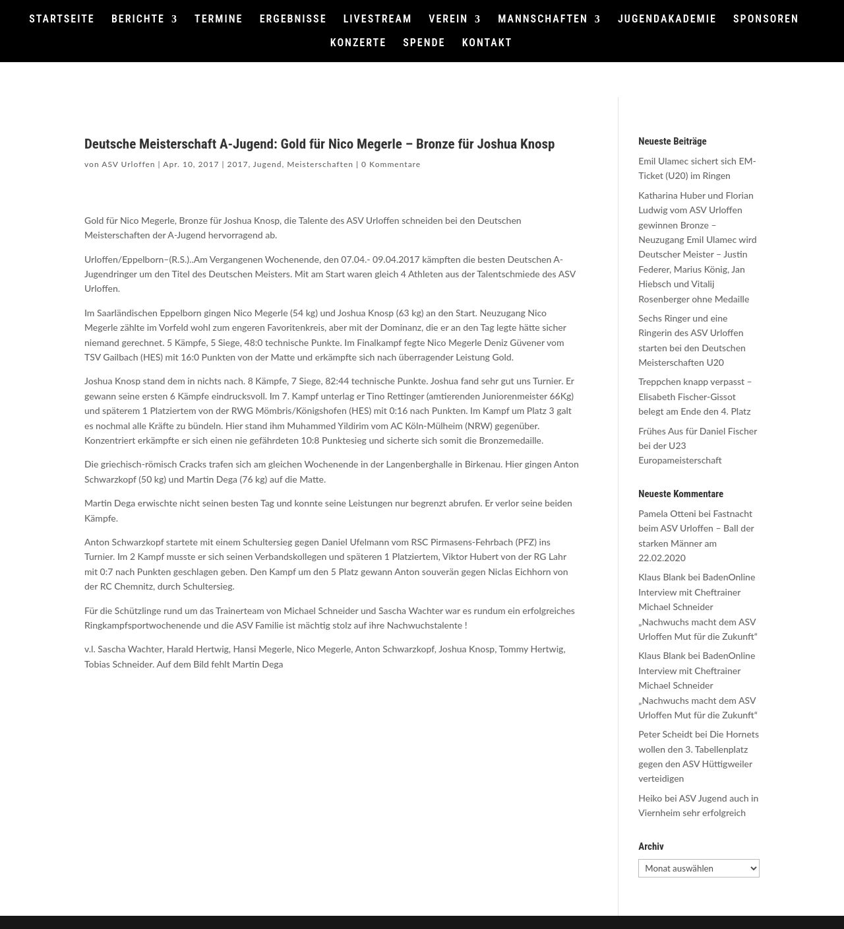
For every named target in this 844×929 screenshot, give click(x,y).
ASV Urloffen (128, 164)
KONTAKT (487, 43)
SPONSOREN (766, 20)
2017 (238, 164)
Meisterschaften (320, 164)
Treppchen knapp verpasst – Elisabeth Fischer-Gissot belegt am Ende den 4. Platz (695, 396)
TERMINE (219, 20)
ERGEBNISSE (293, 20)
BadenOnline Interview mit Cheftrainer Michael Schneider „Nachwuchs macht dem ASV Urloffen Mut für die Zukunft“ (698, 606)
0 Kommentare (391, 164)
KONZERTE (358, 43)
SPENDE (424, 43)
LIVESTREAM (378, 20)
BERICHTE (138, 20)
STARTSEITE (62, 20)
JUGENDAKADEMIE (667, 20)
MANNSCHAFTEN (543, 20)
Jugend (267, 164)
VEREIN (448, 20)
